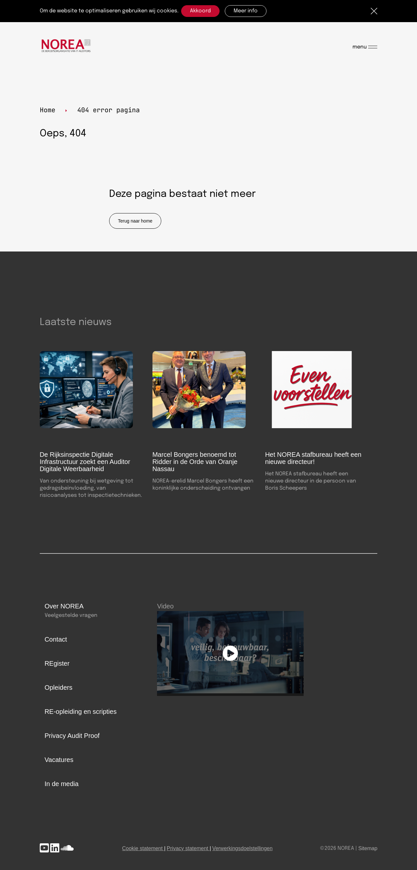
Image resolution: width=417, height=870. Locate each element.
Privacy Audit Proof (72, 735)
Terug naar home (135, 221)
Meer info (246, 11)
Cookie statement (142, 848)
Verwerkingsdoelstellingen (242, 848)
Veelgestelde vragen (71, 615)
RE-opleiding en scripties (81, 711)
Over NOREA (64, 606)
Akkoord (200, 11)
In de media (62, 783)
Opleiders (59, 687)
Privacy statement (187, 848)
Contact (56, 639)
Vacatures (59, 759)
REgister (57, 663)
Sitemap (368, 848)
